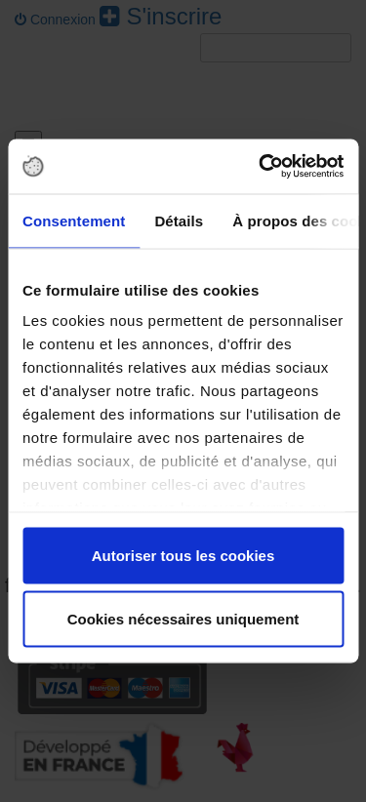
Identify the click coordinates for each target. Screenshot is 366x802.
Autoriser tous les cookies (183, 554)
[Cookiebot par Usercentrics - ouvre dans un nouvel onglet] (261, 167)
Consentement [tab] (73, 220)
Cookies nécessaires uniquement (183, 619)
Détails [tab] (178, 220)
